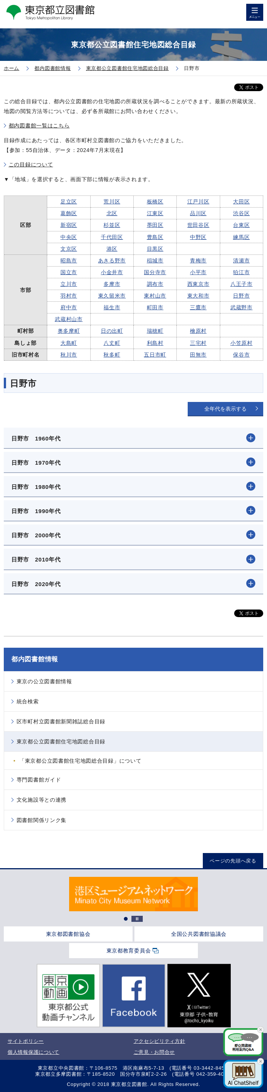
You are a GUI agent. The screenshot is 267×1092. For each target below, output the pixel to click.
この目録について (31, 164)
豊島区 (155, 237)
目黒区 (155, 249)
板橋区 (155, 202)
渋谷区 (241, 213)
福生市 (111, 307)
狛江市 (241, 272)
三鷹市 (198, 307)
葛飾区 (68, 213)
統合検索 (28, 701)
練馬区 (241, 237)
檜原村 (198, 331)
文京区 (68, 249)
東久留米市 (112, 296)
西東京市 (198, 284)
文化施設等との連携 (41, 800)
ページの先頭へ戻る (233, 861)
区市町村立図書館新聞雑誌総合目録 (61, 721)
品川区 (198, 213)
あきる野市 (112, 260)
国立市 (68, 272)
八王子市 (241, 284)
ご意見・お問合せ (154, 1052)
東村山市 (155, 296)
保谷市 (241, 355)
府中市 (68, 307)
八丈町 (111, 343)
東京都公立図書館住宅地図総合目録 (61, 741)
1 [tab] (126, 919)
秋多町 (111, 355)
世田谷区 (198, 225)
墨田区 (155, 225)
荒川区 (111, 202)
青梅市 (198, 260)
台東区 (241, 225)
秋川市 (68, 355)
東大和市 (198, 296)
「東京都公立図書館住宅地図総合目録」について (80, 761)
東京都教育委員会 (128, 951)
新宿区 (68, 225)
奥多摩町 (69, 331)
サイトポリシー (26, 1041)
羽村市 (68, 296)
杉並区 (111, 225)
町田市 (155, 307)
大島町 (68, 343)
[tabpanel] (133, 894)
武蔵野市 (241, 307)
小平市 (198, 272)
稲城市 (155, 260)
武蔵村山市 (69, 319)
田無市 (198, 355)
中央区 (68, 237)
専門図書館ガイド (39, 780)
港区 (111, 249)
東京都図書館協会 (68, 934)
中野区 (198, 237)
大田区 (241, 202)
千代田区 (112, 237)
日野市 (241, 296)
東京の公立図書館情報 (44, 681)
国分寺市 (155, 272)
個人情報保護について (33, 1052)
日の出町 (112, 331)
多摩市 (111, 284)
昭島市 (68, 260)
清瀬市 (241, 260)
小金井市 (112, 272)
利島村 (155, 343)
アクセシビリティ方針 (159, 1041)
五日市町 (155, 355)
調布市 (155, 284)
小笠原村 (241, 343)
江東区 (155, 213)
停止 (137, 919)
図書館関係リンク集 (41, 820)
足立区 (68, 202)
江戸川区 (198, 202)
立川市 (68, 284)
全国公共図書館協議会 (199, 934)
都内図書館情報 (34, 659)
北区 (111, 213)
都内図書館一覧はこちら (39, 126)
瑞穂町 (155, 331)
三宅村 (198, 343)
